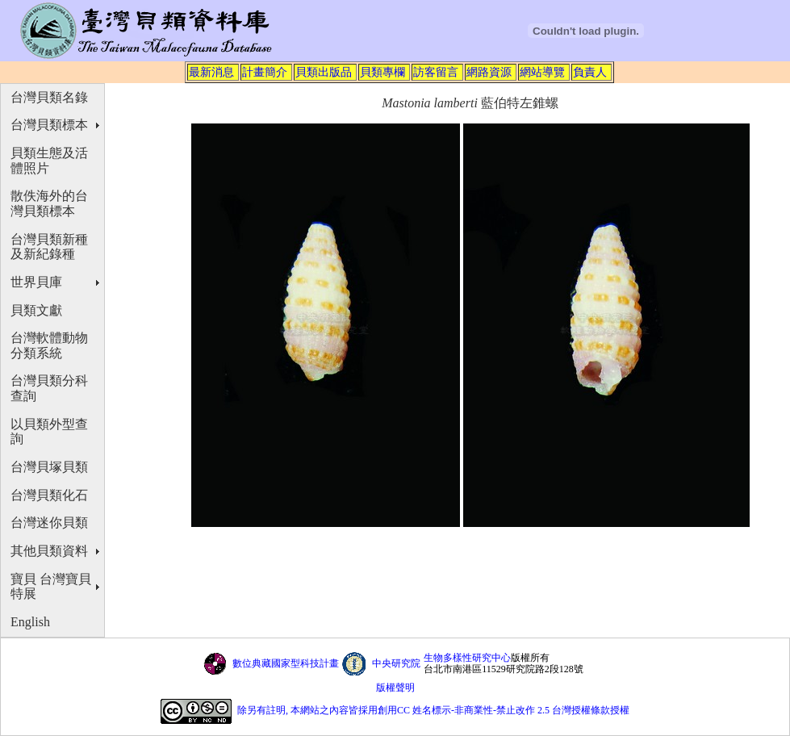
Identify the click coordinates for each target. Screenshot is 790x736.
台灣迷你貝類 (49, 522)
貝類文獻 (36, 310)
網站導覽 (542, 71)
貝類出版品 (323, 71)
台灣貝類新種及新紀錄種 (49, 246)
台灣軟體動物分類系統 (49, 345)
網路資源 (489, 71)
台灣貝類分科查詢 (49, 388)
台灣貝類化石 (49, 495)
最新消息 (211, 71)
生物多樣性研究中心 (467, 657)
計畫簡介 (264, 71)
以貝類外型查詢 (49, 431)
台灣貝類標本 (49, 125)
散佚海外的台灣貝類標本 (49, 203)
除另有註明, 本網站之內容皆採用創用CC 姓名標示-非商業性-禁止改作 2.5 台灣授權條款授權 (433, 710)
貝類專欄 (382, 71)
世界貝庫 (36, 282)
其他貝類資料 (49, 551)
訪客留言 (435, 71)
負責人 (590, 71)
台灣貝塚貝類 (49, 467)
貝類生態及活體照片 (49, 160)
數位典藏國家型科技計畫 (285, 663)
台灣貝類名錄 (49, 97)
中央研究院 (396, 663)
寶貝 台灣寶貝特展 (50, 586)
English (30, 622)
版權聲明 (395, 687)
